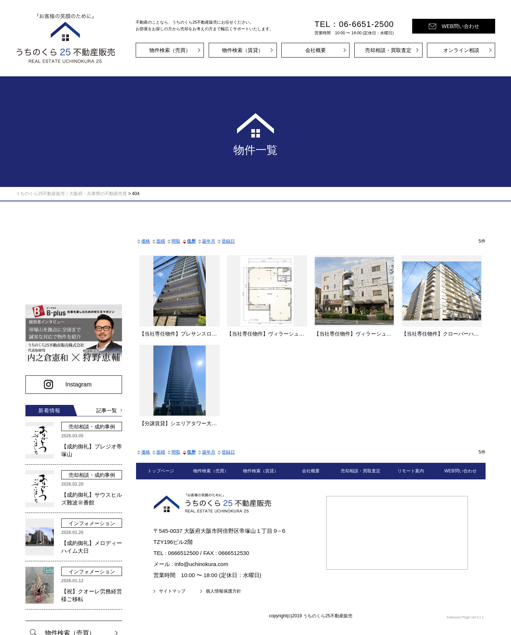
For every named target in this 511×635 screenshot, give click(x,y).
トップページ (160, 470)
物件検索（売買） (170, 50)
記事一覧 (51, 418)
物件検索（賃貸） (242, 50)
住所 (189, 241)
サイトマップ (172, 591)
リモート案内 (410, 470)
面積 (158, 241)
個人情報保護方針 (223, 591)
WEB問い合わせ (460, 26)
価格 (143, 241)
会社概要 (315, 50)
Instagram (76, 381)
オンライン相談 (461, 50)
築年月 (206, 241)
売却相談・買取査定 (388, 50)
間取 (173, 241)
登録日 (225, 241)
